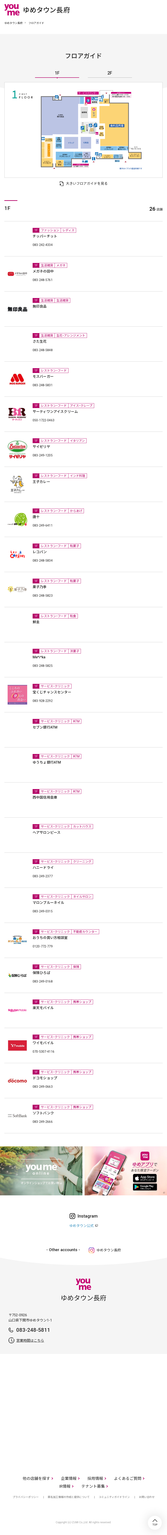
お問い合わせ (147, 1497)
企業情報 (69, 1478)
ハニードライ (43, 868)
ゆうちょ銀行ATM (47, 762)
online (146, 10)
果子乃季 (40, 587)
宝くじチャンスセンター (52, 692)
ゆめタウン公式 (81, 1226)
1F (57, 73)
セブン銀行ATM (45, 727)
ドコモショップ (45, 1078)
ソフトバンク (43, 1113)
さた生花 (40, 341)
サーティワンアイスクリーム (55, 412)
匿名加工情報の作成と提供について (69, 1497)
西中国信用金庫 (45, 797)
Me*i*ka (39, 657)
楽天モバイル (43, 1008)
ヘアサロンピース (46, 832)
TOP (155, 1523)
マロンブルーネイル (48, 903)
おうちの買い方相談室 (50, 938)
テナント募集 (93, 1486)
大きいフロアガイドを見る (87, 183)
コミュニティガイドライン (114, 1497)
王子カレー (41, 482)
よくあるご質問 (127, 1478)
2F (109, 73)
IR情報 (64, 1486)
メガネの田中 (43, 271)
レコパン (40, 552)
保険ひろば (41, 973)
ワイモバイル (43, 1043)
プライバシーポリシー (26, 1497)
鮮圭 (36, 622)
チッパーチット (45, 236)
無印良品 (40, 306)
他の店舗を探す (36, 1478)
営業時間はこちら (30, 1340)
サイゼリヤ (41, 447)
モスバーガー (43, 376)
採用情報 (95, 1478)
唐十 (36, 517)
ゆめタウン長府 (13, 23)
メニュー (159, 10)
